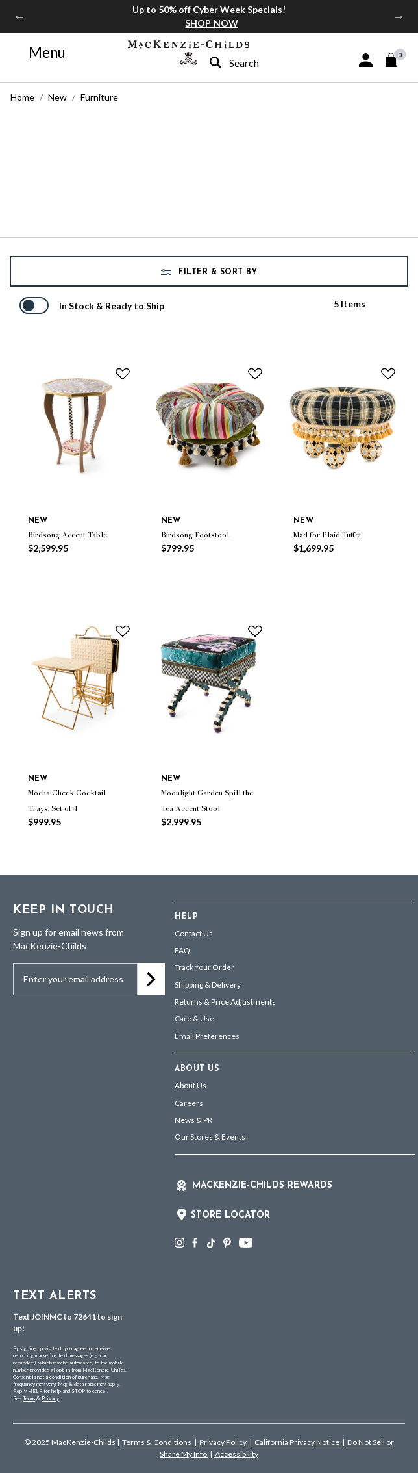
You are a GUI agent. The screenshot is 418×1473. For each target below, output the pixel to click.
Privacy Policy (223, 1442)
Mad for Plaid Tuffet (327, 535)
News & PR (193, 1120)
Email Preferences (207, 1036)
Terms (29, 1398)
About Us (190, 1085)
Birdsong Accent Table (67, 535)
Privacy (50, 1398)
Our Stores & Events (210, 1137)
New (57, 97)
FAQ (182, 950)
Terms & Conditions (157, 1442)
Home (22, 97)
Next (398, 16)
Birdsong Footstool (195, 535)
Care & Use (194, 1018)
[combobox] (253, 62)
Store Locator (230, 1215)
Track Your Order (204, 967)
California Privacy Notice (297, 1442)
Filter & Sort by (217, 272)
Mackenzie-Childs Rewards (262, 1185)
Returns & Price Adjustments (225, 1001)
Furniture (99, 97)
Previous (19, 16)
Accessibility (236, 1454)
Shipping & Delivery (208, 985)
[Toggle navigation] (39, 52)
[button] (366, 60)
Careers (189, 1103)
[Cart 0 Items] (397, 60)
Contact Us (194, 933)
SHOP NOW (211, 23)
